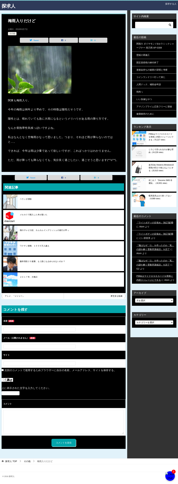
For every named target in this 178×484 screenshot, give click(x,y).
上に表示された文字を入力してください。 (26, 388)
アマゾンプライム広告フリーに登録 (154, 106)
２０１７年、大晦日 (29, 277)
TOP (11, 461)
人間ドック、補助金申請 (148, 84)
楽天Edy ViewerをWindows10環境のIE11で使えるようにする (161, 168)
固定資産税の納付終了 (147, 62)
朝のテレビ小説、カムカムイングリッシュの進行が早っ (44, 230)
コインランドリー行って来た (150, 77)
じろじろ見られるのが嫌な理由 (161, 150)
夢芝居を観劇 (116, 296)
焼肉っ (139, 91)
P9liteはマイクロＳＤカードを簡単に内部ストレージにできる (161, 137)
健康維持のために (145, 114)
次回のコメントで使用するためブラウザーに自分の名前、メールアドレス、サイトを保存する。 (60, 370)
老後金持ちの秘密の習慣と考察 (152, 70)
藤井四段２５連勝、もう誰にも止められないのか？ (42, 261)
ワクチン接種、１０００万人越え (34, 246)
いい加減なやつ (144, 99)
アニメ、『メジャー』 (14, 296)
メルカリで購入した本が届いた (33, 215)
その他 (12, 33)
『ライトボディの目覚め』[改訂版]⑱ (154, 222)
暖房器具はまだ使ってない (160, 197)
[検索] (154, 25)
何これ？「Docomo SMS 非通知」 (160, 181)
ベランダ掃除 (26, 199)
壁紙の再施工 (143, 55)
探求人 (9, 5)
